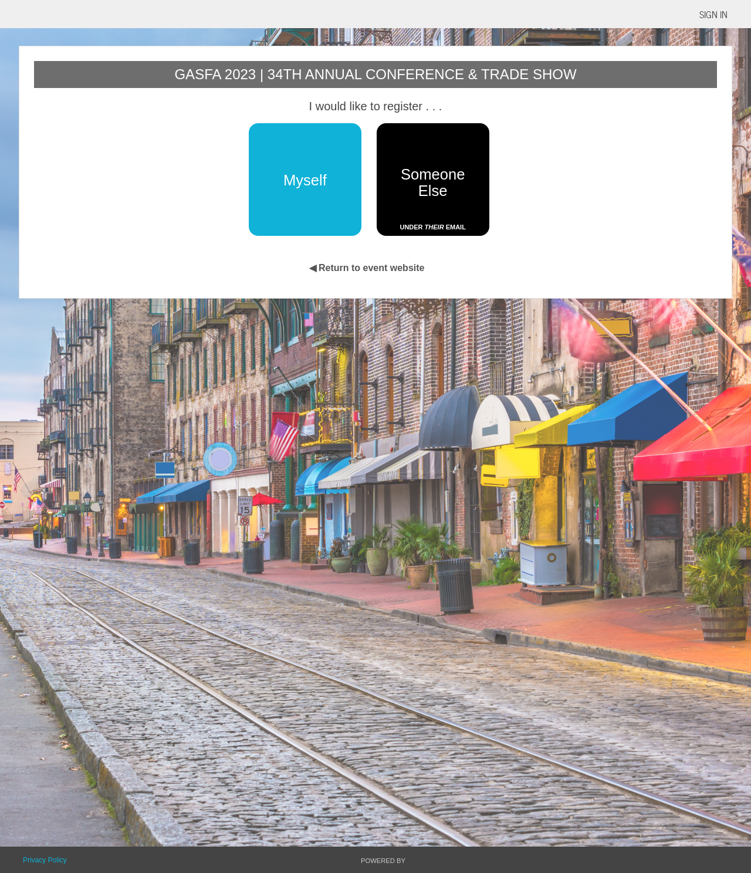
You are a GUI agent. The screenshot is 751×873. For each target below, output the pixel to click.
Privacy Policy (45, 860)
